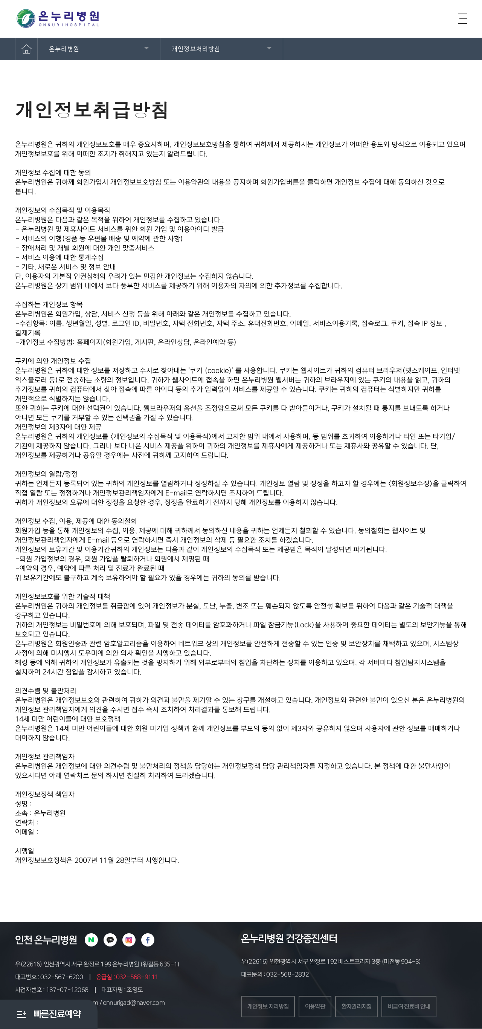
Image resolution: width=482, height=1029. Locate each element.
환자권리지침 (362, 1006)
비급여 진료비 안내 (417, 1006)
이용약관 (318, 1006)
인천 (23, 940)
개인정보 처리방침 (269, 1006)
